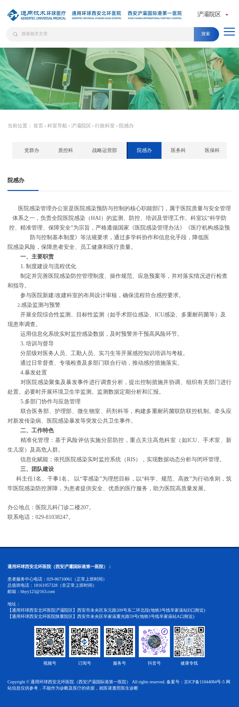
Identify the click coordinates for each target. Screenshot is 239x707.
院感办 (126, 125)
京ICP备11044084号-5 (204, 682)
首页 (38, 125)
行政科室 (105, 125)
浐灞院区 (81, 125)
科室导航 (57, 125)
